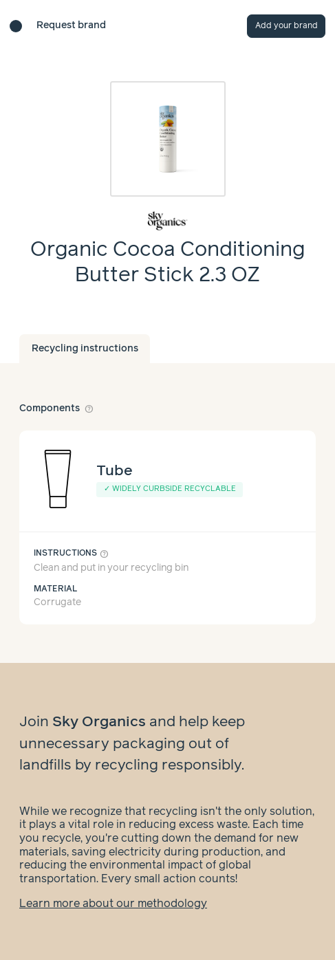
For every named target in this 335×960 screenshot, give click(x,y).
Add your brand (286, 25)
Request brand (71, 25)
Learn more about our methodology (113, 904)
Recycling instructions (85, 348)
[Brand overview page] (167, 220)
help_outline (89, 408)
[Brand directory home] (16, 26)
